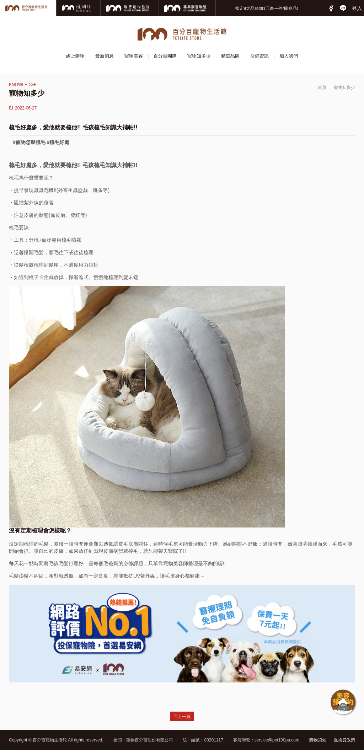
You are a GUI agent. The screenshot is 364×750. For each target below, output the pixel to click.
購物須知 (317, 740)
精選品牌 (230, 56)
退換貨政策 (344, 740)
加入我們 (288, 56)
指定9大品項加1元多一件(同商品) (266, 8)
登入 (357, 8)
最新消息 (104, 56)
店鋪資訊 (259, 56)
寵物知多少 (198, 56)
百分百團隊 (165, 56)
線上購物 (75, 56)
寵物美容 (133, 56)
